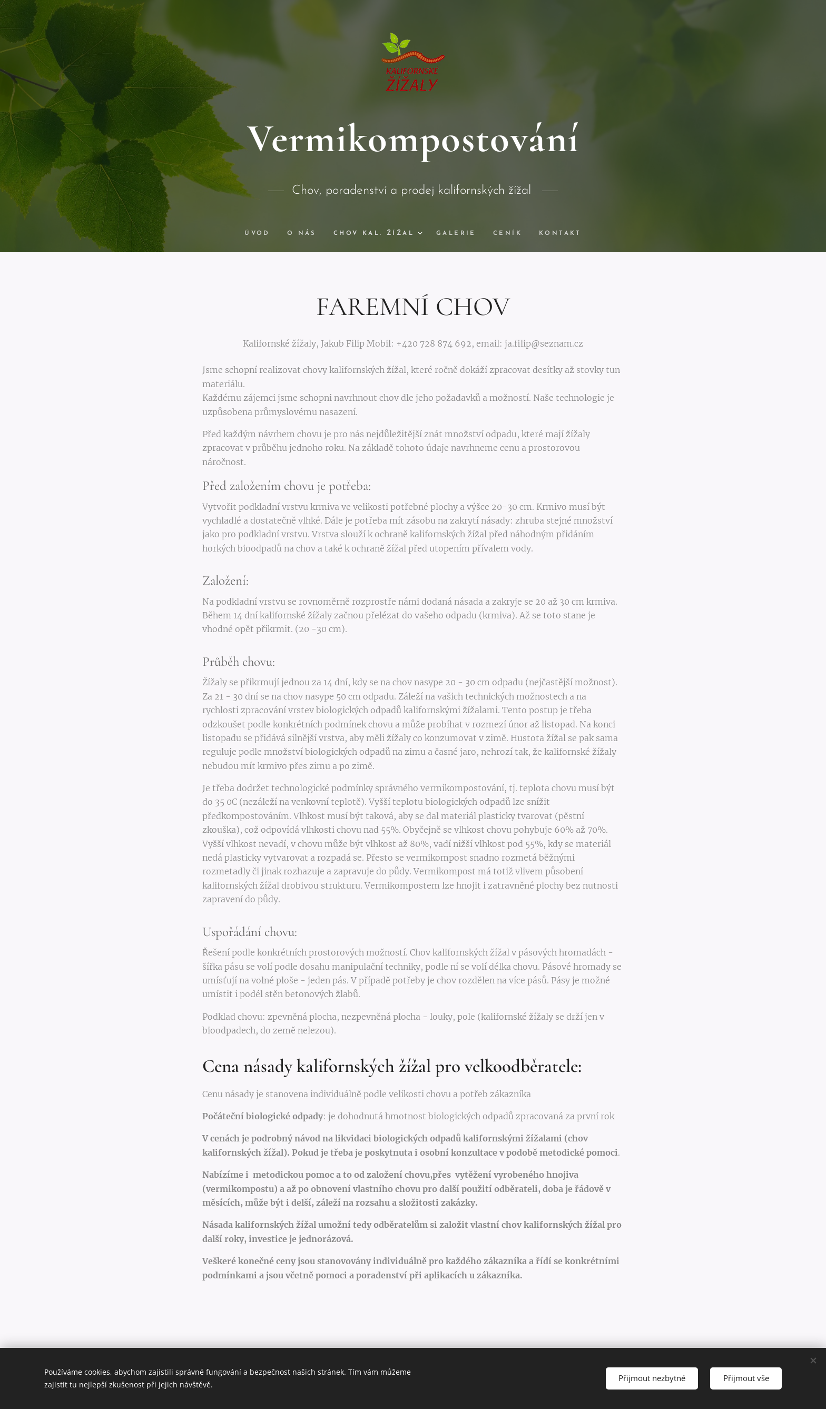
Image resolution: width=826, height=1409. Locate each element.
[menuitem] (259, 233)
